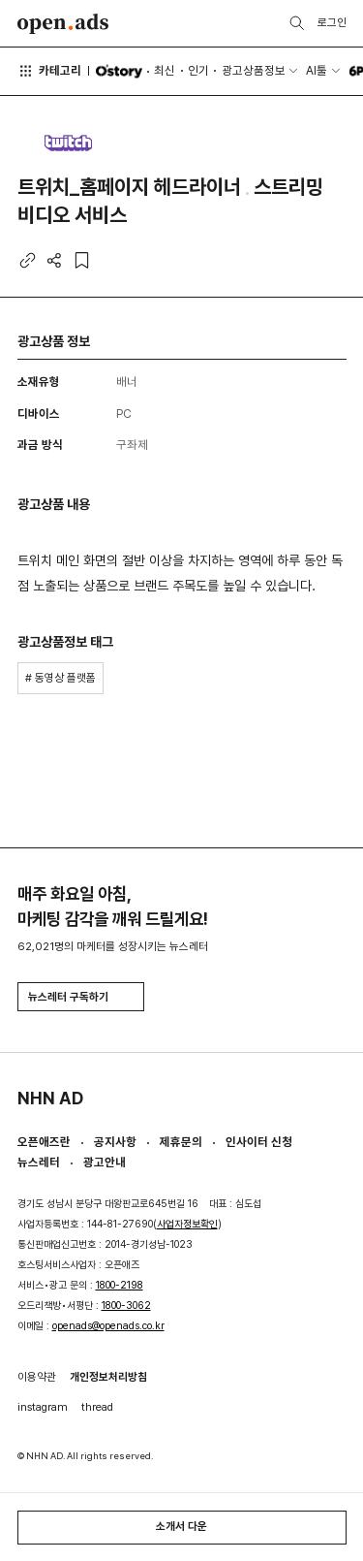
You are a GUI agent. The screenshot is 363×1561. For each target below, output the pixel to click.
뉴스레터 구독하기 (80, 997)
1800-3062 (126, 1305)
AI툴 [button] (316, 70)
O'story (118, 71)
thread (97, 1407)
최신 (164, 70)
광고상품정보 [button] (254, 70)
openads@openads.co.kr (108, 1326)
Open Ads (63, 24)
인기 (198, 70)
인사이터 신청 (259, 1141)
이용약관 (36, 1377)
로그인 (332, 22)
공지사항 (115, 1141)
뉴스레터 (38, 1162)
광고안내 (104, 1162)
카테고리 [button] (49, 71)
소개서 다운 (181, 1526)
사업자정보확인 (187, 1224)
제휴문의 (181, 1141)
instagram (42, 1407)
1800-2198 (119, 1285)
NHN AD (50, 1098)
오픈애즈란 (44, 1141)
